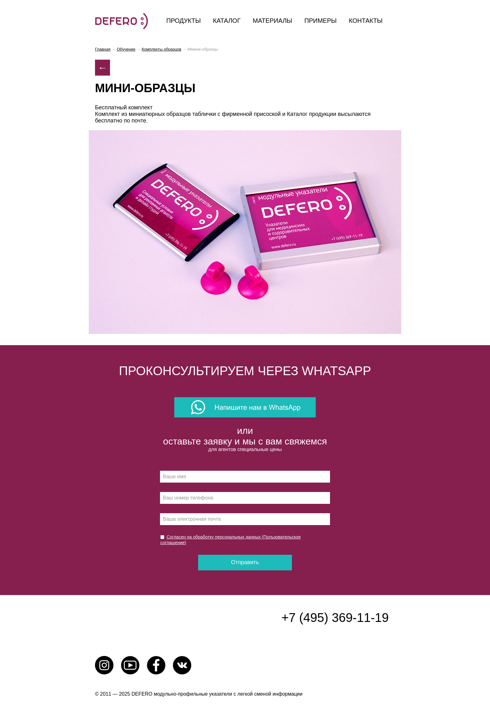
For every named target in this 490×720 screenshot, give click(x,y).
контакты (365, 20)
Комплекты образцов (161, 49)
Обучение (126, 49)
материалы (272, 20)
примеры (320, 20)
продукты (183, 20)
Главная (102, 49)
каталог (226, 20)
